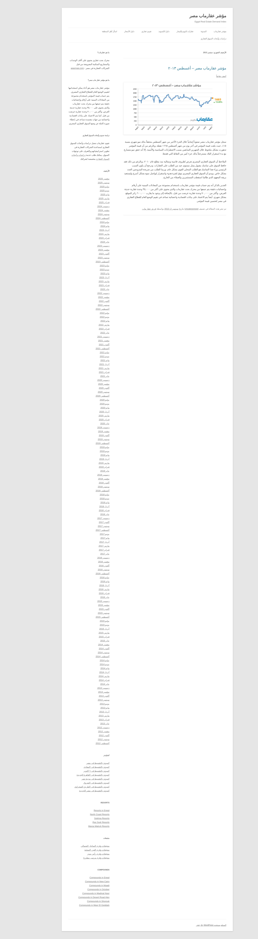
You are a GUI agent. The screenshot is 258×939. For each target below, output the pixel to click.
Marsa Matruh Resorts (80, 826)
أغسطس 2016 (84, 573)
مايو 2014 (86, 668)
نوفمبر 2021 (85, 340)
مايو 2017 (86, 538)
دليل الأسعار (111, 31)
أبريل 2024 (86, 230)
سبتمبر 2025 (85, 182)
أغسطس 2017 (84, 530)
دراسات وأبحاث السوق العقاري (195, 39)
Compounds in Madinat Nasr (77, 893)
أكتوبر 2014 (85, 648)
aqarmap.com (58, 68)
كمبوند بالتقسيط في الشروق (78, 783)
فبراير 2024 (85, 238)
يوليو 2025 (86, 186)
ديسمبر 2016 (85, 558)
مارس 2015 (85, 633)
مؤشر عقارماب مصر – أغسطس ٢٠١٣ (179, 68)
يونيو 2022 (86, 317)
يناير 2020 (86, 423)
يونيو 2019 (86, 451)
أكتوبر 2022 (85, 301)
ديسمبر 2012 (85, 727)
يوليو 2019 (86, 447)
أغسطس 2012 (84, 743)
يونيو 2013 (86, 704)
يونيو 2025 (86, 190)
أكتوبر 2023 (85, 254)
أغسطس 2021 (84, 348)
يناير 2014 (86, 684)
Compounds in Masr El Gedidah (76, 905)
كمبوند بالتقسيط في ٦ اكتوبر (78, 771)
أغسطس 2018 (84, 490)
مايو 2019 (86, 455)
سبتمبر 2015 (85, 613)
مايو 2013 (86, 708)
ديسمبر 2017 (85, 518)
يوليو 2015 (86, 621)
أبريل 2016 (86, 585)
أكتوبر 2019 (85, 435)
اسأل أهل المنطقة (91, 31)
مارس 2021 (85, 368)
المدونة (185, 31)
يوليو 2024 (86, 222)
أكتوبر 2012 (85, 735)
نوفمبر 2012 (85, 731)
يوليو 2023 (86, 265)
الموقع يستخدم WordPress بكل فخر (193, 925)
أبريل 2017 (86, 542)
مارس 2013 (85, 715)
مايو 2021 (86, 360)
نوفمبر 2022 (85, 297)
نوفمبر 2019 (85, 431)
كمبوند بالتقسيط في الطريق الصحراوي (73, 787)
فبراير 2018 (85, 510)
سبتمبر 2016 (85, 569)
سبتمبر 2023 (85, 257)
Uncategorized (173, 209)
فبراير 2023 (85, 285)
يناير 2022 (86, 332)
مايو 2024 (86, 226)
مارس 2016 (85, 589)
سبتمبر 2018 (85, 486)
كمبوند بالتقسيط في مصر (79, 763)
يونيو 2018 (86, 498)
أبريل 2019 (86, 459)
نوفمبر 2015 (85, 605)
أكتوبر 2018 (85, 483)
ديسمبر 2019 (85, 427)
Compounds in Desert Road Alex (75, 897)
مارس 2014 (85, 676)
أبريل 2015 (86, 629)
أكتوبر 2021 (85, 344)
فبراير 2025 (85, 202)
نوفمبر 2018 (85, 479)
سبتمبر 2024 (85, 214)
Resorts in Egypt (83, 810)
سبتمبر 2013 (85, 700)
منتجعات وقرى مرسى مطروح (78, 858)
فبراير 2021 (85, 372)
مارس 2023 (85, 281)
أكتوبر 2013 (85, 696)
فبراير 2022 (85, 329)
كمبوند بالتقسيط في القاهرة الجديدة (74, 775)
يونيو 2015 (86, 625)
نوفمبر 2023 (85, 250)
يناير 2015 (86, 640)
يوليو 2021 (86, 352)
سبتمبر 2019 (85, 439)
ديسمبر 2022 (85, 293)
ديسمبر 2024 (85, 206)
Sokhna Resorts (83, 818)
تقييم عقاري (128, 31)
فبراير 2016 (85, 593)
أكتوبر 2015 (85, 609)
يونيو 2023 (86, 269)
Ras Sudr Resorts (82, 822)
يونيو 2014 (86, 664)
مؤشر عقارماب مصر (189, 15)
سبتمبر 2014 (85, 652)
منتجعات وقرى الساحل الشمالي (77, 846)
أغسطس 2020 (84, 396)
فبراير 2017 (85, 550)
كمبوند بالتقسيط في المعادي (78, 767)
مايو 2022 (86, 321)
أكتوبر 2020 (85, 388)
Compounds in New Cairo (79, 881)
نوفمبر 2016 (85, 561)
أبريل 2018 (86, 506)
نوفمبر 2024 (85, 210)
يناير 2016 (86, 597)
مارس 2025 (85, 198)
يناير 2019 (86, 471)
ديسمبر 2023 (85, 246)
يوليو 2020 (86, 400)
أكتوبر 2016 (85, 565)
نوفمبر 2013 (85, 692)
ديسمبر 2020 (85, 380)
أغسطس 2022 (84, 309)
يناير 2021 (86, 376)
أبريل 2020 (86, 411)
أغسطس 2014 (84, 656)
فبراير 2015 (85, 636)
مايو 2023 (86, 273)
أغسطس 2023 (84, 261)
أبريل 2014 (86, 672)
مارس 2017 (85, 546)
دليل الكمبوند (145, 31)
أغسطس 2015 (84, 617)
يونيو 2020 (86, 404)
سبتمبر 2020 (85, 392)
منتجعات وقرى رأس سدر (80, 854)
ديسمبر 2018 (85, 475)
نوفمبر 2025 (85, 179)
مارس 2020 (85, 415)
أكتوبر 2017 (85, 522)
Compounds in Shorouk (80, 901)
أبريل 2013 (86, 712)
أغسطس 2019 (84, 443)
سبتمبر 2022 (85, 305)
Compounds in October (80, 889)
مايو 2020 (86, 407)
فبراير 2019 (85, 467)
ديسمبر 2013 (85, 688)
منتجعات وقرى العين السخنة (78, 850)
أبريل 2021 (86, 364)
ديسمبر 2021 (85, 336)
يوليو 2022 (86, 313)
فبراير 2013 (85, 719)
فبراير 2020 (85, 419)
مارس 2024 (85, 234)
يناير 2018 (86, 514)
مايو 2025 (86, 194)
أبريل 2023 (86, 277)
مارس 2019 (85, 463)
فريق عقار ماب (131, 209)
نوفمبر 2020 (85, 384)
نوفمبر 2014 (85, 644)
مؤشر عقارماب (201, 31)
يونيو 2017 (86, 534)
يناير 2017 (86, 554)
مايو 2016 (86, 581)
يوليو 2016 (86, 577)
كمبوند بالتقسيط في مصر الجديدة (76, 790)
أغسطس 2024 (84, 218)
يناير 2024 (86, 242)
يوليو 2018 (86, 494)
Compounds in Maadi (81, 885)
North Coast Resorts (81, 814)
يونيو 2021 (86, 356)
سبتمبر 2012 (85, 739)
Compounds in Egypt (81, 877)
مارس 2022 (85, 325)
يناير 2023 (86, 289)
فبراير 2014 (85, 680)
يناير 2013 (86, 723)
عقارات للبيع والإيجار (166, 31)
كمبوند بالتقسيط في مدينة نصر (77, 779)
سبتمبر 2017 (85, 526)
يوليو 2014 (86, 660)
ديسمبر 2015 (85, 601)
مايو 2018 (86, 502)
